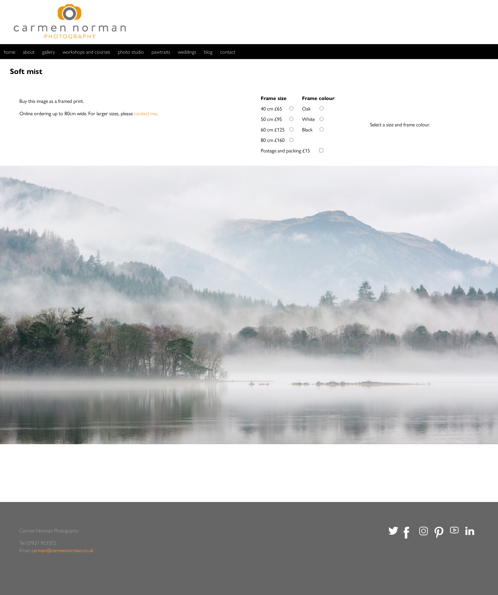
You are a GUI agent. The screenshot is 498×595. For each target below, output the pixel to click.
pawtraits (160, 51)
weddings (187, 51)
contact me (145, 113)
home (9, 51)
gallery (48, 51)
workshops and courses (86, 51)
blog (208, 51)
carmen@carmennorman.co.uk (62, 550)
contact (227, 51)
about (29, 51)
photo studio (131, 51)
